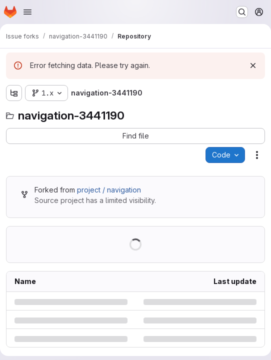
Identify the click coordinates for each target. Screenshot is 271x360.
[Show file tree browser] (14, 93)
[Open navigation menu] (28, 12)
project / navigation (109, 190)
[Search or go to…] (242, 12)
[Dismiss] (253, 66)
